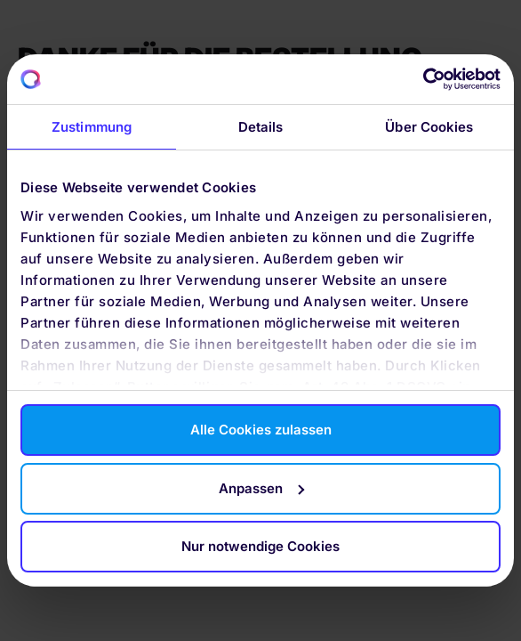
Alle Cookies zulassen (261, 429)
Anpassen (261, 488)
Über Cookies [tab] (429, 126)
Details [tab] (261, 126)
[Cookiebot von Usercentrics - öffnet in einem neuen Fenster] (423, 79)
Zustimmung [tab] (92, 126)
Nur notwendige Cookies (260, 546)
